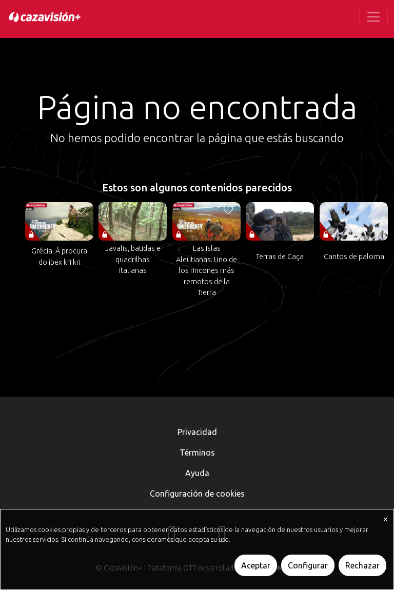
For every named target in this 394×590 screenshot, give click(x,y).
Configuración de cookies (197, 493)
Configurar (308, 565)
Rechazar (362, 565)
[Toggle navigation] (373, 17)
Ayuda (197, 473)
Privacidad (197, 432)
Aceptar (255, 565)
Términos (197, 452)
